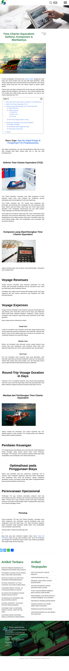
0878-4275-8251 (14, 644)
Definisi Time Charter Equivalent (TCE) (16, 104)
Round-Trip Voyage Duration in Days (18, 119)
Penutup (8, 132)
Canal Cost (14, 112)
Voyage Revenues (13, 108)
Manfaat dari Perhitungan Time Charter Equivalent (19, 122)
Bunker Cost (14, 114)
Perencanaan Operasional (15, 129)
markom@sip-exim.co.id (16, 645)
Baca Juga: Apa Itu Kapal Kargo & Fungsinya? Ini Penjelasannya (24, 102)
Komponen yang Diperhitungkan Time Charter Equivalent (21, 106)
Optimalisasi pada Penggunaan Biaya (18, 126)
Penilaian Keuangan (13, 124)
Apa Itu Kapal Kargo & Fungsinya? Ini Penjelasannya (24, 141)
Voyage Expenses (13, 110)
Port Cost (13, 116)
